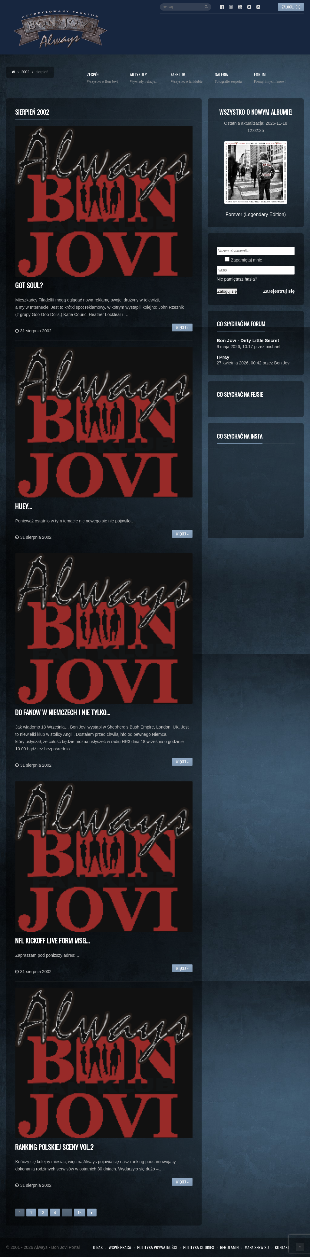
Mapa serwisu (257, 1247)
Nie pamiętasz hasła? (237, 279)
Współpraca (120, 1247)
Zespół (102, 78)
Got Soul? (29, 285)
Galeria (228, 78)
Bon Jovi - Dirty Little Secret (248, 340)
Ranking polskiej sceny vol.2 (54, 1147)
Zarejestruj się (279, 291)
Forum (270, 78)
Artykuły (144, 78)
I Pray (223, 357)
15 (79, 1212)
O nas (98, 1247)
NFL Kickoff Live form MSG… (52, 940)
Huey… (23, 506)
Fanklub (187, 78)
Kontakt (282, 1247)
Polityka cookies (198, 1247)
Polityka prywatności (157, 1247)
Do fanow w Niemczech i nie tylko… (62, 712)
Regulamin (229, 1247)
